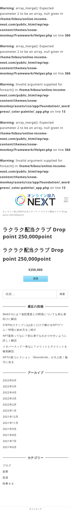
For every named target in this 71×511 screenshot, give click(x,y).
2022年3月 (10, 398)
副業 (5, 471)
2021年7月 (10, 441)
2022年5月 (10, 386)
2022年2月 (10, 404)
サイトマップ (35, 509)
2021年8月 (10, 435)
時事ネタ (8, 483)
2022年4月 (10, 392)
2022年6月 (10, 380)
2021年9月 (10, 429)
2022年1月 (10, 410)
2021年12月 (10, 416)
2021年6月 (10, 447)
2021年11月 (10, 423)
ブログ (7, 465)
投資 (5, 477)
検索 (62, 294)
